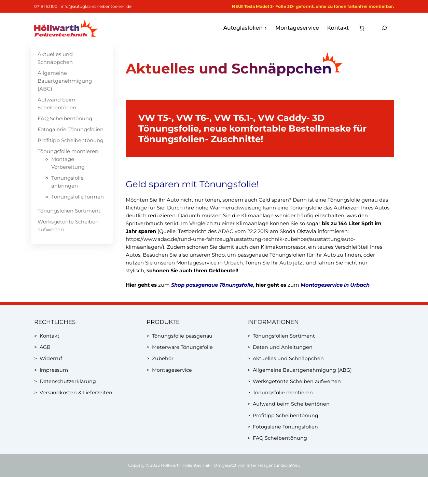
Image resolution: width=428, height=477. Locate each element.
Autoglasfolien (245, 28)
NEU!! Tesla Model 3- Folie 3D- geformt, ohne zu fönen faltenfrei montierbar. (313, 6)
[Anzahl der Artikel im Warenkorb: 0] (361, 28)
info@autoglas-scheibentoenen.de (96, 6)
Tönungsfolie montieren (68, 151)
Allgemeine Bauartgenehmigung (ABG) (65, 81)
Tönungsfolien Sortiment (69, 211)
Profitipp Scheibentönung (70, 140)
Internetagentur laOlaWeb (273, 465)
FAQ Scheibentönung (65, 118)
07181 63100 (45, 6)
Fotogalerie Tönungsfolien (70, 129)
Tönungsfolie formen (77, 197)
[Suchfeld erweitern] (384, 28)
